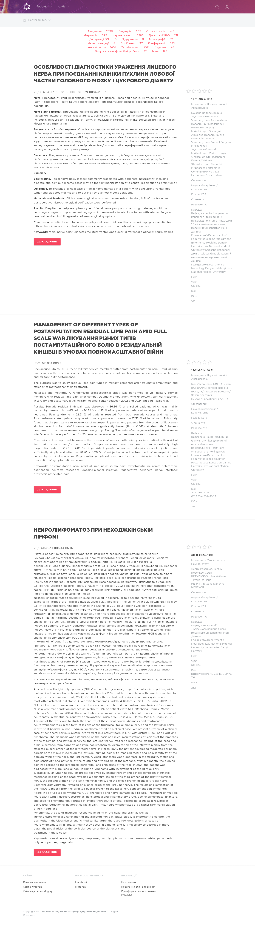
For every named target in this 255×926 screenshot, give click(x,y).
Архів (63, 6)
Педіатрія (125, 31)
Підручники (130, 39)
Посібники (128, 43)
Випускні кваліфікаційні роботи (117, 51)
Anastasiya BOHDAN (216, 392)
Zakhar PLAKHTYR (219, 399)
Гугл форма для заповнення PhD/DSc (138, 893)
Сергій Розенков (201, 569)
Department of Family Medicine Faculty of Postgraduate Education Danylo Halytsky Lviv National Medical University (211, 462)
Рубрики (44, 6)
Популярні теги (39, 20)
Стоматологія (155, 31)
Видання (160, 47)
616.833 (195, 286)
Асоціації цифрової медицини (86, 912)
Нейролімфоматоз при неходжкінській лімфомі (93, 533)
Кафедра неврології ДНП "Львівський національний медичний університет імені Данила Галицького (211, 257)
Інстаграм (81, 887)
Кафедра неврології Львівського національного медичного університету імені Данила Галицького (210, 633)
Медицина (95, 31)
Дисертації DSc (99, 39)
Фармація (91, 35)
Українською (130, 47)
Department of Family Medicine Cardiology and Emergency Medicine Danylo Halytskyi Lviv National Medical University (211, 242)
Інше (155, 51)
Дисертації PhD (159, 35)
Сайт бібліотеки (33, 887)
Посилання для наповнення (138, 887)
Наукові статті (122, 35)
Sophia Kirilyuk (215, 576)
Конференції (156, 43)
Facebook (81, 882)
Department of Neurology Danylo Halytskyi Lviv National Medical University (211, 268)
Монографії (157, 39)
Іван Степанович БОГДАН (207, 384)
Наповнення (128, 882)
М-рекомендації (98, 43)
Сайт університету (34, 882)
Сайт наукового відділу (37, 891)
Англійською (97, 47)
